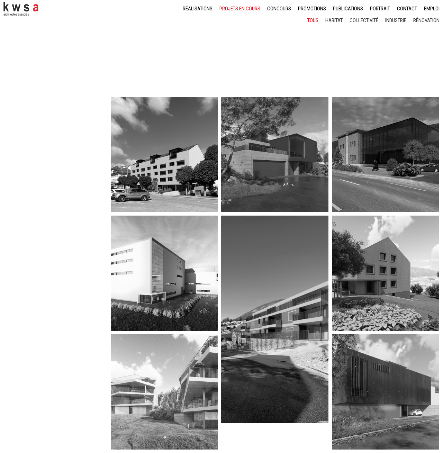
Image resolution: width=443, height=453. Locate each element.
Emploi (432, 9)
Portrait (380, 9)
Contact (407, 9)
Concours (279, 9)
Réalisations (198, 9)
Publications (348, 9)
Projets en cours (239, 9)
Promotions (312, 9)
